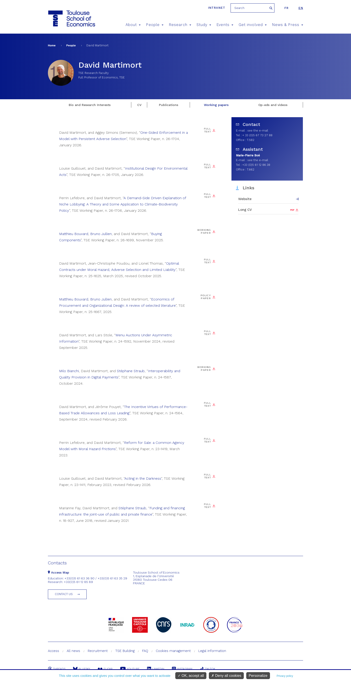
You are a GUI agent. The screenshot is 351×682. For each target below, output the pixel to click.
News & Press (287, 25)
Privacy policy (285, 676)
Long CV (245, 210)
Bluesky (81, 669)
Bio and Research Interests (90, 105)
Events (224, 25)
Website (245, 199)
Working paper (204, 231)
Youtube (129, 669)
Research (180, 25)
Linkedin (155, 669)
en (300, 8)
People (154, 25)
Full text (207, 506)
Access (53, 651)
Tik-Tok (207, 669)
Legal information (212, 651)
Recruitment (98, 651)
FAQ (145, 651)
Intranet (216, 7)
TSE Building (125, 651)
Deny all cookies (226, 676)
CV (139, 105)
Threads (56, 669)
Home (52, 45)
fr (286, 8)
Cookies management (173, 651)
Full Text (207, 130)
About (133, 25)
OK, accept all (191, 676)
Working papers (216, 105)
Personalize (258, 676)
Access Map (58, 572)
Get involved (253, 25)
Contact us (64, 594)
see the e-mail (257, 130)
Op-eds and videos (272, 105)
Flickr (105, 668)
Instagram (182, 669)
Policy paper (206, 297)
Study (204, 25)
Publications (168, 105)
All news (73, 651)
